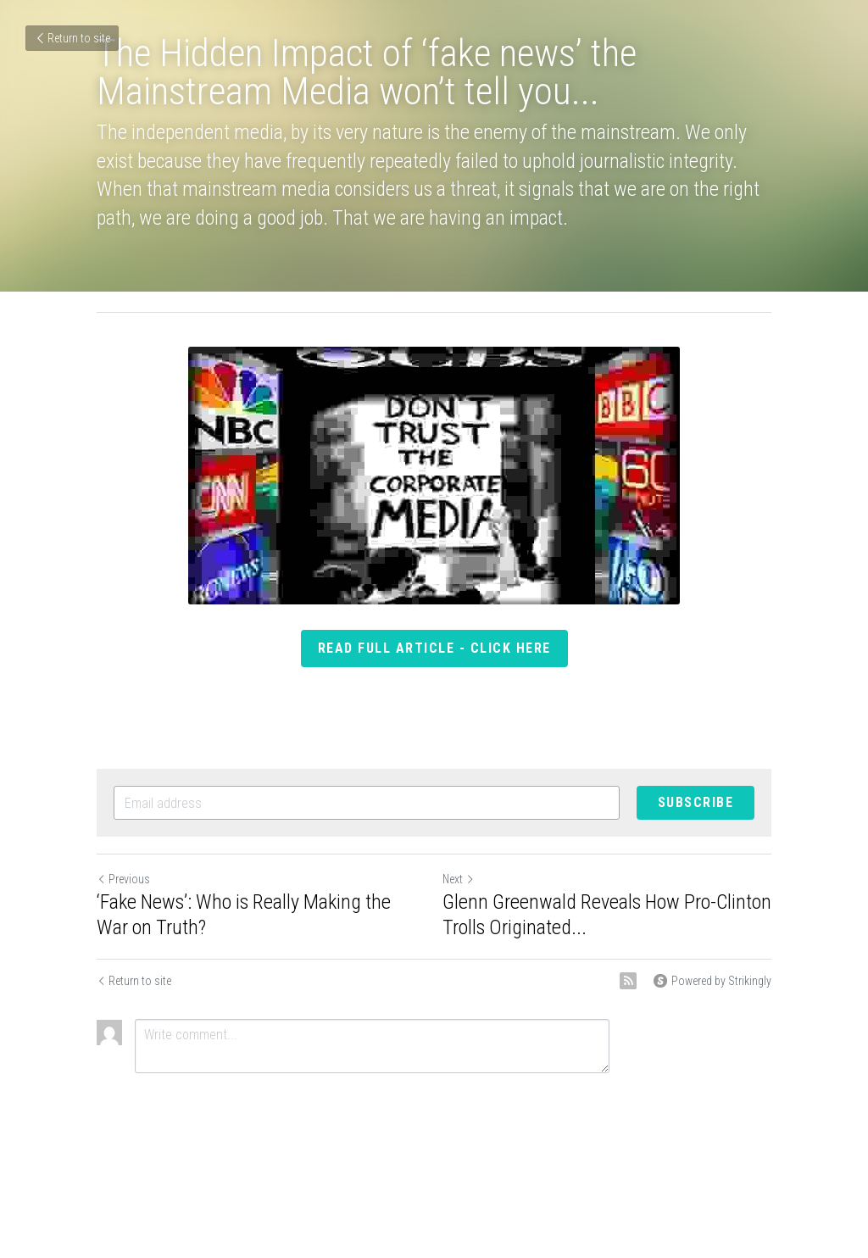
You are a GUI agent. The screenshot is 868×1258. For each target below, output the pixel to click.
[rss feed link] (628, 980)
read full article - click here (434, 648)
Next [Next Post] (458, 879)
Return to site (72, 38)
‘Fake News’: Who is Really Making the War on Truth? (244, 914)
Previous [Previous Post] (123, 879)
